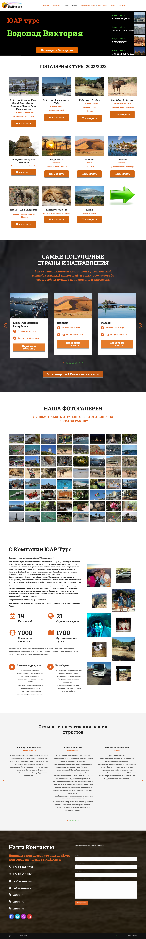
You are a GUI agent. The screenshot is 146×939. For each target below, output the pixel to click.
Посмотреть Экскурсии (49, 51)
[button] (63, 363)
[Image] (24, 86)
